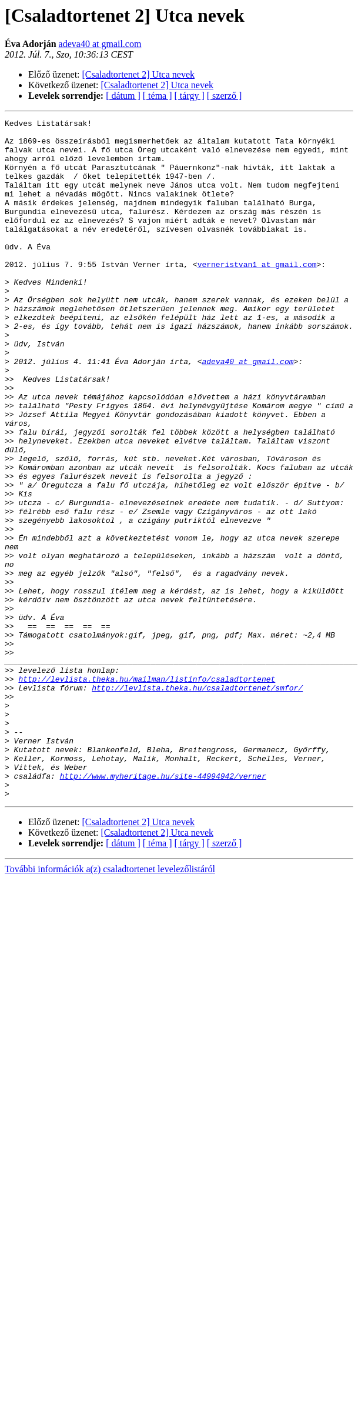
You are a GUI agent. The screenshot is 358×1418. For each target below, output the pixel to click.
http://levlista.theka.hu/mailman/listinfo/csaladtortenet (146, 791)
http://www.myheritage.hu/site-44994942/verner (163, 908)
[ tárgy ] (190, 96)
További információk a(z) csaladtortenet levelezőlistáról (110, 1005)
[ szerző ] (224, 96)
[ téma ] (157, 96)
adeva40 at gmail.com (100, 44)
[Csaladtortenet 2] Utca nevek (138, 74)
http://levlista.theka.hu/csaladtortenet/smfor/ (197, 802)
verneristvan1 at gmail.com (257, 294)
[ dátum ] (123, 96)
